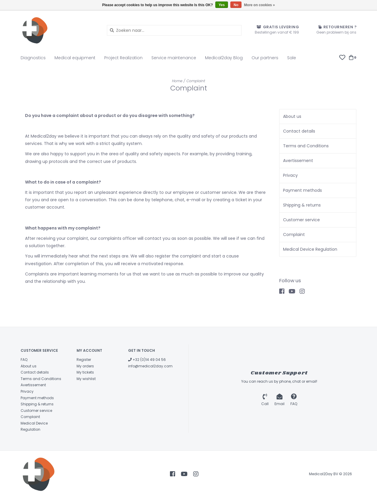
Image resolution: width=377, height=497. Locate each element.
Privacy (290, 175)
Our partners (265, 58)
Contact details (299, 131)
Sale (291, 58)
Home (177, 80)
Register (84, 359)
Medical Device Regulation (310, 249)
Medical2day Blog (224, 58)
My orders (85, 366)
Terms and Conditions (306, 146)
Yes (222, 5)
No (236, 5)
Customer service (301, 220)
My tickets (85, 372)
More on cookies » (259, 5)
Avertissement (298, 161)
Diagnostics (33, 58)
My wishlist (86, 378)
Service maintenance (173, 58)
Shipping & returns (302, 205)
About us (292, 116)
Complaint (195, 80)
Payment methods (302, 190)
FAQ (24, 359)
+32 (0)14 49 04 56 (147, 359)
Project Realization (123, 58)
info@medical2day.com (150, 366)
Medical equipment (74, 58)
